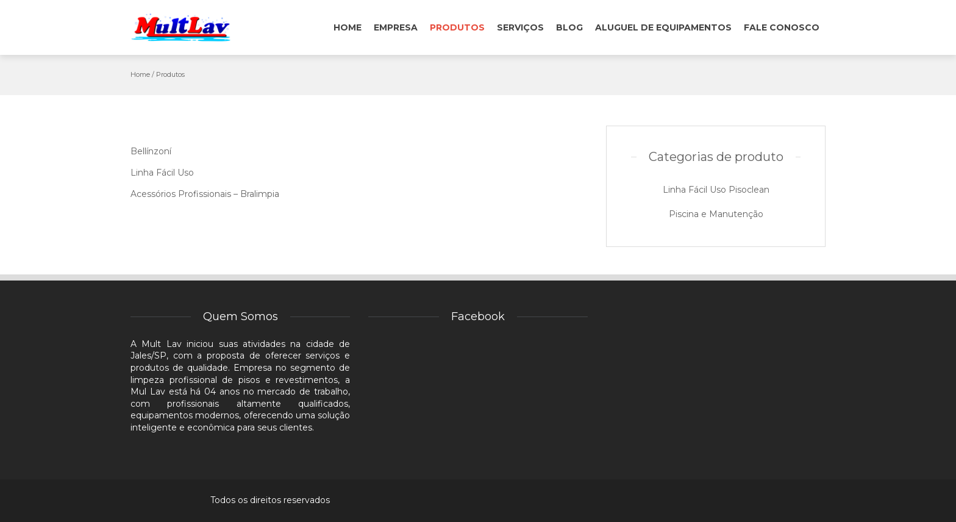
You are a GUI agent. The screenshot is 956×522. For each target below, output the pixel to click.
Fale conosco (781, 27)
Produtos (457, 27)
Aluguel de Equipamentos (663, 27)
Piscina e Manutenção (716, 214)
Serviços (520, 27)
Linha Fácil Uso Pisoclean (716, 189)
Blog (569, 27)
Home (348, 27)
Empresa (396, 27)
